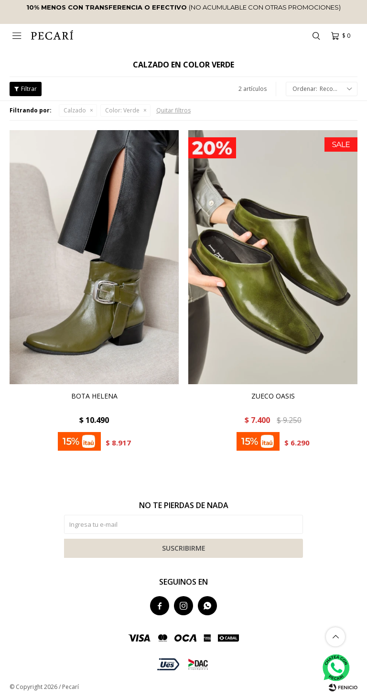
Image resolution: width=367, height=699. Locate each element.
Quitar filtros (173, 110)
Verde (122, 110)
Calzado (75, 110)
